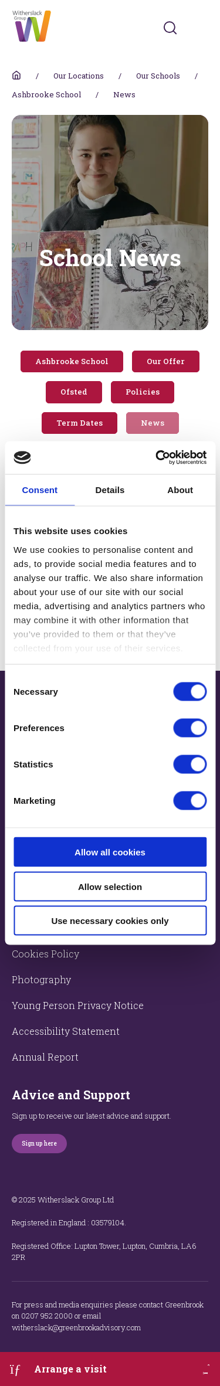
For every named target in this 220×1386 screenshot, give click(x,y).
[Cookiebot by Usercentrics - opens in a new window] (157, 458)
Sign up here (39, 1143)
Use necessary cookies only (109, 921)
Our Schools (158, 75)
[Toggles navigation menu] (200, 28)
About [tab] (180, 489)
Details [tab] (110, 489)
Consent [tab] (39, 489)
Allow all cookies (110, 852)
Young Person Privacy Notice (78, 1005)
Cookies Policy (45, 953)
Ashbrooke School (46, 94)
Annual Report (45, 1057)
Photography (41, 979)
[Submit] (170, 27)
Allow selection (110, 886)
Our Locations (78, 75)
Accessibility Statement (66, 1031)
